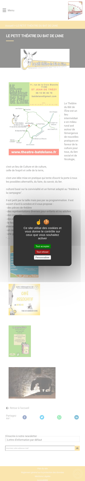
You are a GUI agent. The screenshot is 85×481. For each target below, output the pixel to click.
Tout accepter (42, 246)
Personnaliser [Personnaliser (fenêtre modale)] (42, 257)
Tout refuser (42, 252)
